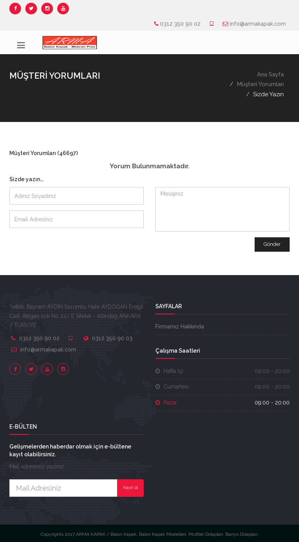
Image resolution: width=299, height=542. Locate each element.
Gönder (272, 244)
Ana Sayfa (270, 74)
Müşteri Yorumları (260, 84)
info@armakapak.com (258, 24)
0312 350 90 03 (112, 338)
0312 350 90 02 (180, 24)
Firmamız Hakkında (179, 326)
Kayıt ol (130, 487)
